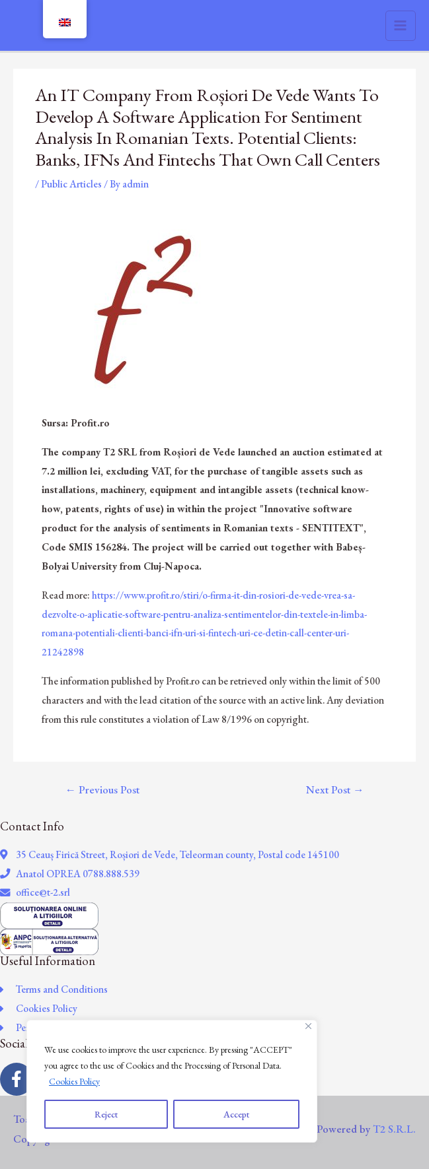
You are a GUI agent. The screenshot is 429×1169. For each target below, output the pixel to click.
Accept (236, 1114)
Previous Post (102, 789)
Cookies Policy (74, 1081)
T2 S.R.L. (394, 1128)
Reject (106, 1114)
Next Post (335, 789)
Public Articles (71, 184)
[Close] (308, 1026)
